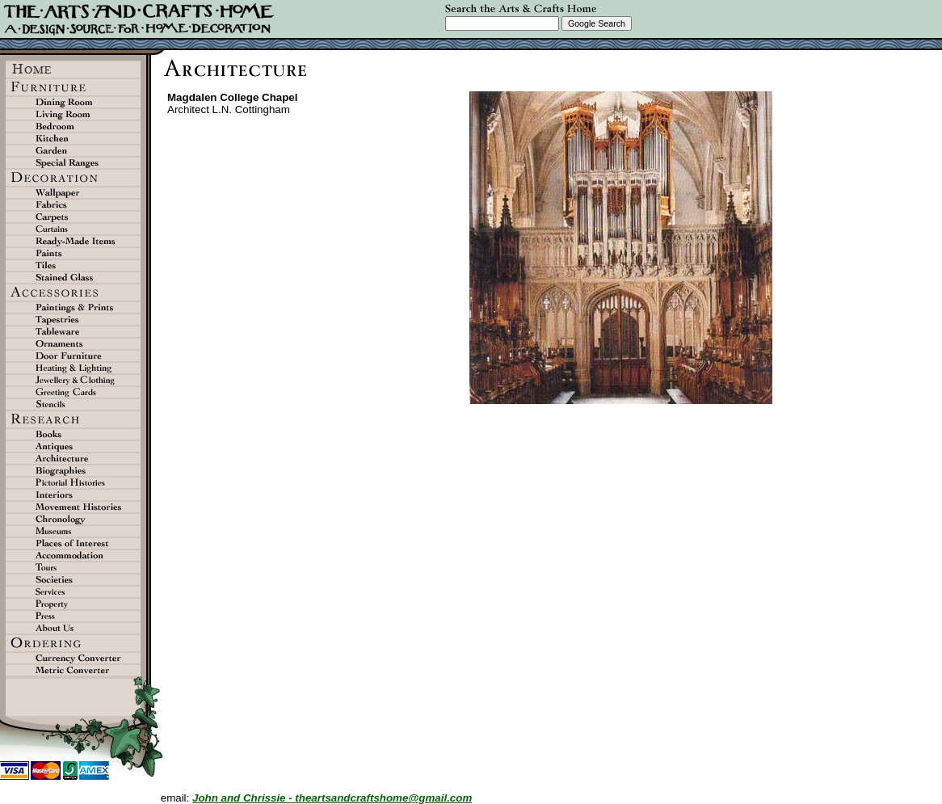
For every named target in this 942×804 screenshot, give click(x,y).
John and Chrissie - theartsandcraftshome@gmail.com (332, 798)
